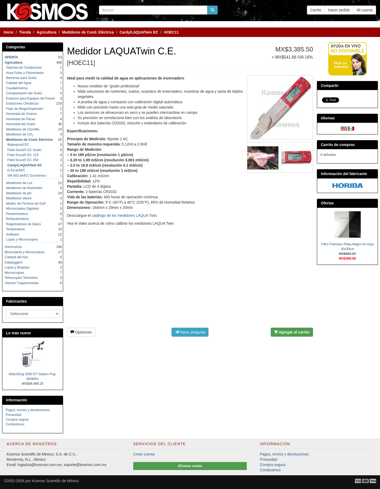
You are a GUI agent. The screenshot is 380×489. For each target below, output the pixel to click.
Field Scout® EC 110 (23, 155)
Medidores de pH (18, 193)
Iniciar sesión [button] (190, 466)
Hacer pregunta (190, 332)
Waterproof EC (18, 145)
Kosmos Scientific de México (55, 481)
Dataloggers (14, 262)
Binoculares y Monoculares (25, 252)
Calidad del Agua (18, 83)
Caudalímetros (17, 88)
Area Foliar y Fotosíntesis (25, 73)
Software (12, 234)
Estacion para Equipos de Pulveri (30, 98)
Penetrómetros (17, 214)
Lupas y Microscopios (22, 239)
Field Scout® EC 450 (23, 160)
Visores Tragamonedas (22, 283)
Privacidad (13, 415)
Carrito (315, 10)
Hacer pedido (339, 10)
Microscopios (14, 273)
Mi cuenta (365, 10)
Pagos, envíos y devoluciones (28, 410)
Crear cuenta (144, 454)
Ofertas (327, 203)
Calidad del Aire (16, 257)
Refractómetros (17, 219)
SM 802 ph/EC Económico (26, 175)
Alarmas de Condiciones (24, 67)
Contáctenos (15, 424)
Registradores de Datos (23, 224)
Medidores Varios (19, 198)
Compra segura (17, 419)
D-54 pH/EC (16, 170)
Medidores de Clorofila (22, 129)
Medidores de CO (20, 134)
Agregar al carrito (292, 332)
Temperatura (15, 229)
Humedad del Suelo (20, 124)
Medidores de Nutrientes (24, 188)
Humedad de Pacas (20, 119)
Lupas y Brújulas (17, 267)
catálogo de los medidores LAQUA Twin (124, 215)
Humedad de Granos (21, 114)
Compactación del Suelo (24, 93)
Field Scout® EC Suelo (24, 150)
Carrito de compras (338, 145)
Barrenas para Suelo (21, 78)
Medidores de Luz (19, 183)
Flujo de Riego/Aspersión (24, 109)
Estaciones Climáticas (22, 103)
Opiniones (81, 332)
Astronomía (13, 247)
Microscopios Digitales (22, 208)
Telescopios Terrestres (21, 278)
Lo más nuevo (18, 333)
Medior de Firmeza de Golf (25, 203)
